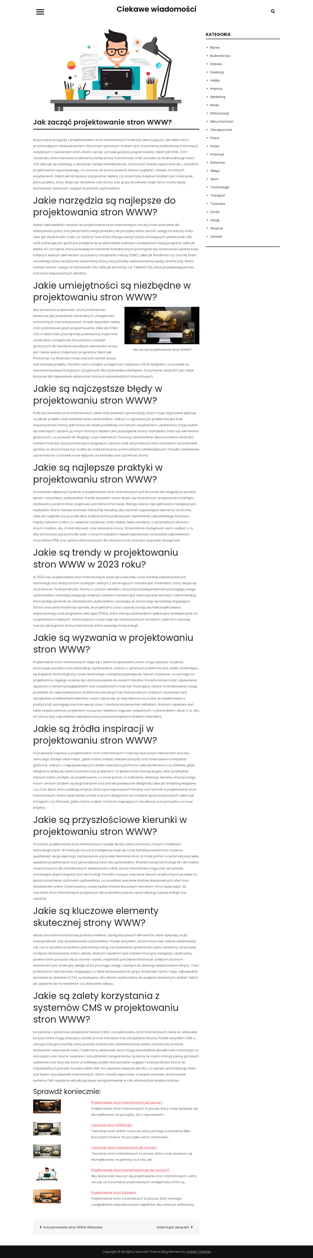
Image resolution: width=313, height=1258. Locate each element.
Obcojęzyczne (221, 130)
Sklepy (215, 171)
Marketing (217, 97)
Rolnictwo (217, 162)
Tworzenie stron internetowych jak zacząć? (124, 1147)
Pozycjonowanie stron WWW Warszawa (72, 1227)
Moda (214, 105)
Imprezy (216, 88)
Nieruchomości (221, 121)
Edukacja (217, 72)
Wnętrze (216, 228)
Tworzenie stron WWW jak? (111, 1125)
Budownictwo (220, 56)
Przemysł (217, 154)
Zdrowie (216, 236)
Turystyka (217, 204)
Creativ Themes (199, 1252)
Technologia (219, 187)
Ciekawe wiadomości (157, 9)
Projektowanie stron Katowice (113, 1192)
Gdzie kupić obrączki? (173, 1227)
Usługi (214, 220)
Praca (214, 138)
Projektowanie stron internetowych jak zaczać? (126, 1102)
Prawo (214, 146)
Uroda (214, 212)
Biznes (215, 47)
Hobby (215, 80)
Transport (217, 195)
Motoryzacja (219, 113)
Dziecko (216, 64)
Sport (214, 179)
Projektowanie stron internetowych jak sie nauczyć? (130, 1170)
